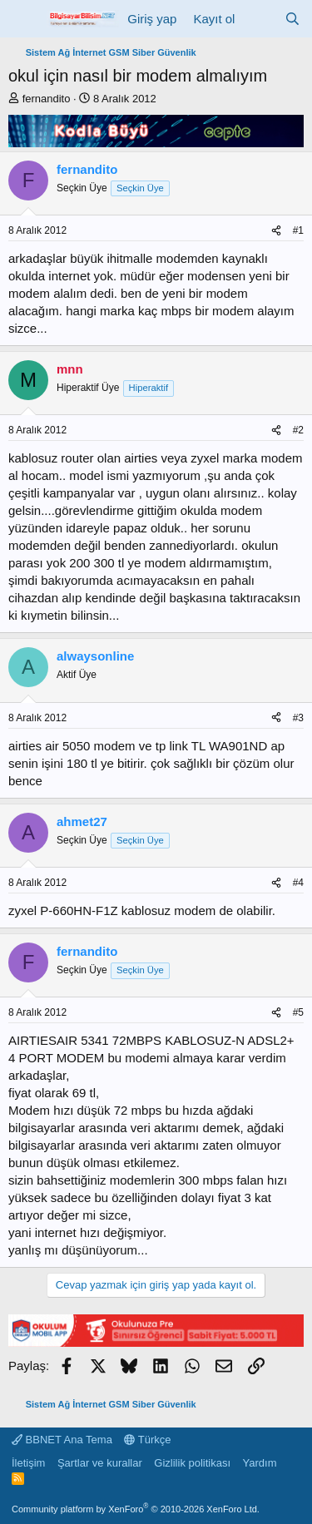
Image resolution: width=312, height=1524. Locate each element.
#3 (298, 718)
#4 (298, 882)
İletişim (28, 1463)
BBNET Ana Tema (62, 1439)
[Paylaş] (276, 230)
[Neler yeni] (259, 18)
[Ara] (292, 18)
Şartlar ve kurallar (99, 1463)
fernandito (46, 98)
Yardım (260, 1463)
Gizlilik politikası (192, 1463)
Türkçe (147, 1439)
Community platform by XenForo (136, 1509)
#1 (298, 230)
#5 (298, 1012)
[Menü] (22, 19)
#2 (298, 430)
